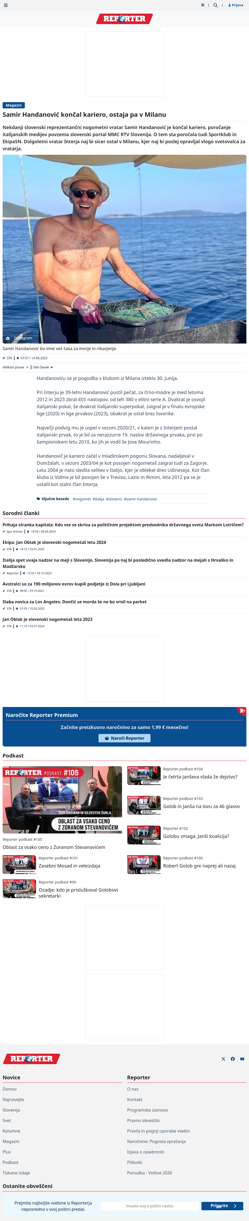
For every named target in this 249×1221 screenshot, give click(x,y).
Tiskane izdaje (16, 1173)
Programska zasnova (147, 1110)
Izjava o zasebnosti (145, 1152)
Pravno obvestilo (143, 1120)
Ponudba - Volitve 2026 (149, 1173)
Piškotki (134, 1162)
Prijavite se (224, 1206)
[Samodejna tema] (203, 5)
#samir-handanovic (140, 498)
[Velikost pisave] (16, 367)
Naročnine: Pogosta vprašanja (156, 1141)
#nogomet (82, 498)
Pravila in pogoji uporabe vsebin (158, 1131)
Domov (10, 1089)
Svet (7, 1120)
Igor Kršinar (15, 531)
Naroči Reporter (124, 738)
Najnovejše (13, 1099)
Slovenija (11, 1110)
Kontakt (135, 1099)
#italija (98, 498)
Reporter (13, 573)
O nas (132, 1089)
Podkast (10, 1162)
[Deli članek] (43, 367)
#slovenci (114, 498)
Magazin (14, 105)
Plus (7, 1152)
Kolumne (11, 1131)
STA (9, 358)
